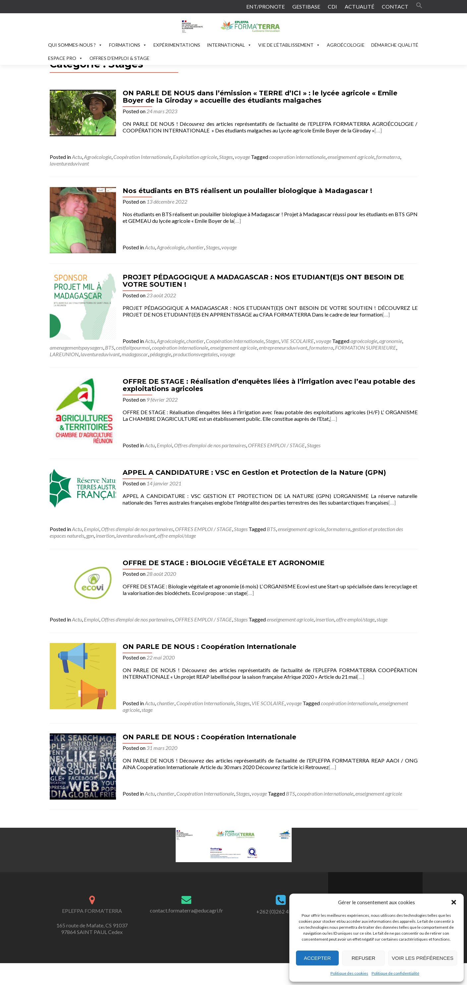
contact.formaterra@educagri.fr (186, 910)
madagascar (135, 354)
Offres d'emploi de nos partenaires (210, 445)
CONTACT (395, 6)
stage (382, 619)
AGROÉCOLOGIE (346, 45)
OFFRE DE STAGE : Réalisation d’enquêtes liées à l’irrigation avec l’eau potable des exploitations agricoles (269, 385)
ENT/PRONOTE (265, 6)
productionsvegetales (195, 354)
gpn (90, 535)
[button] (453, 902)
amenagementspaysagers (76, 347)
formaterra (388, 157)
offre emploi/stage (176, 535)
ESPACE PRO (65, 58)
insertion (105, 535)
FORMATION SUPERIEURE (365, 347)
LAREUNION (64, 354)
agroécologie (363, 341)
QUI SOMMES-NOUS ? (75, 45)
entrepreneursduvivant (283, 347)
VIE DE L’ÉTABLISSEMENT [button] (289, 45)
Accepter (317, 958)
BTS (109, 347)
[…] (378, 130)
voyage (242, 157)
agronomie (390, 341)
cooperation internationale (297, 157)
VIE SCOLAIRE (297, 341)
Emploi (164, 445)
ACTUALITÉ (359, 6)
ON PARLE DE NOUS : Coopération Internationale (209, 647)
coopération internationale (180, 347)
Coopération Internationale (142, 157)
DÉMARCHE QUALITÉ (394, 45)
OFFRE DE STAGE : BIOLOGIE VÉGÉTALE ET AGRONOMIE (223, 563)
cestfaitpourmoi (133, 347)
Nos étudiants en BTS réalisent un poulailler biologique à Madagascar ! (247, 191)
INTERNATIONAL (229, 45)
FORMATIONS (128, 45)
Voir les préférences (422, 958)
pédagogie (160, 354)
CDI (332, 6)
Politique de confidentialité (395, 973)
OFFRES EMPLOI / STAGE (276, 445)
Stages (226, 157)
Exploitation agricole (195, 157)
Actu (77, 157)
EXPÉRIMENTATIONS (176, 45)
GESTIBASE (306, 6)
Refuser (364, 958)
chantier (195, 247)
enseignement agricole (350, 157)
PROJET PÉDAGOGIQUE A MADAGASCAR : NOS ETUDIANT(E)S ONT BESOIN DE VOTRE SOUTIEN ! (263, 280)
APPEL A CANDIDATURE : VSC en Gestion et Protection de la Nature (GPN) (254, 472)
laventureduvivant (69, 163)
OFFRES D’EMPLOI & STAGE (119, 58)
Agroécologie (97, 157)
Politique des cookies (349, 973)
